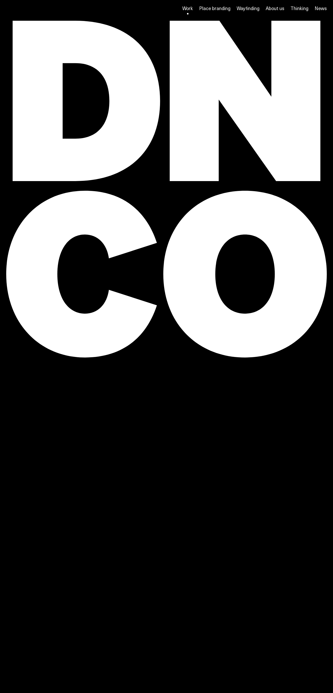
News (321, 8)
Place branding (214, 8)
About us (275, 8)
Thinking (299, 8)
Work (187, 8)
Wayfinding (248, 8)
